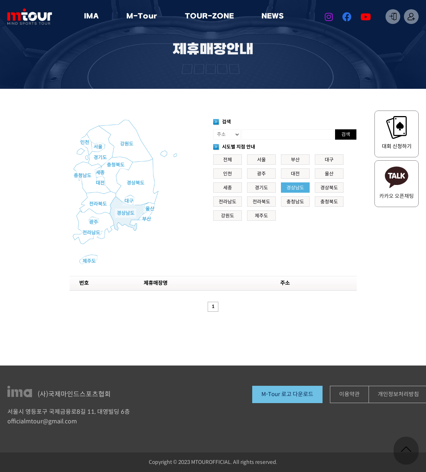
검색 (345, 134)
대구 (128, 201)
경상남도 (125, 213)
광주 (93, 222)
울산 (149, 209)
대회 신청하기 (397, 146)
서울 (98, 147)
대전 (100, 183)
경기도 (100, 158)
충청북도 (115, 165)
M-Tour (143, 16)
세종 (100, 173)
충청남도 (82, 176)
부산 (146, 219)
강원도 (126, 144)
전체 (227, 160)
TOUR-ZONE (211, 16)
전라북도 (98, 204)
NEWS (274, 16)
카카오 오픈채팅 (396, 196)
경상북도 (135, 183)
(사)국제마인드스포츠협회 (74, 394)
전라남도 (91, 233)
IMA (93, 16)
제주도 (89, 261)
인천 (84, 143)
